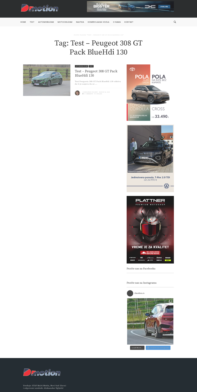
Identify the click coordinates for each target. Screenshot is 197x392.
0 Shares (98, 94)
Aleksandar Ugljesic (90, 92)
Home (23, 22)
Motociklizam (65, 22)
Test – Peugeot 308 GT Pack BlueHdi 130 (96, 73)
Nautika (80, 22)
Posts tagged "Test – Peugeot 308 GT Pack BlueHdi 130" (99, 35)
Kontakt (129, 22)
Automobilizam (46, 22)
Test (32, 22)
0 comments (87, 94)
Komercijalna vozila (98, 22)
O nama (117, 22)
